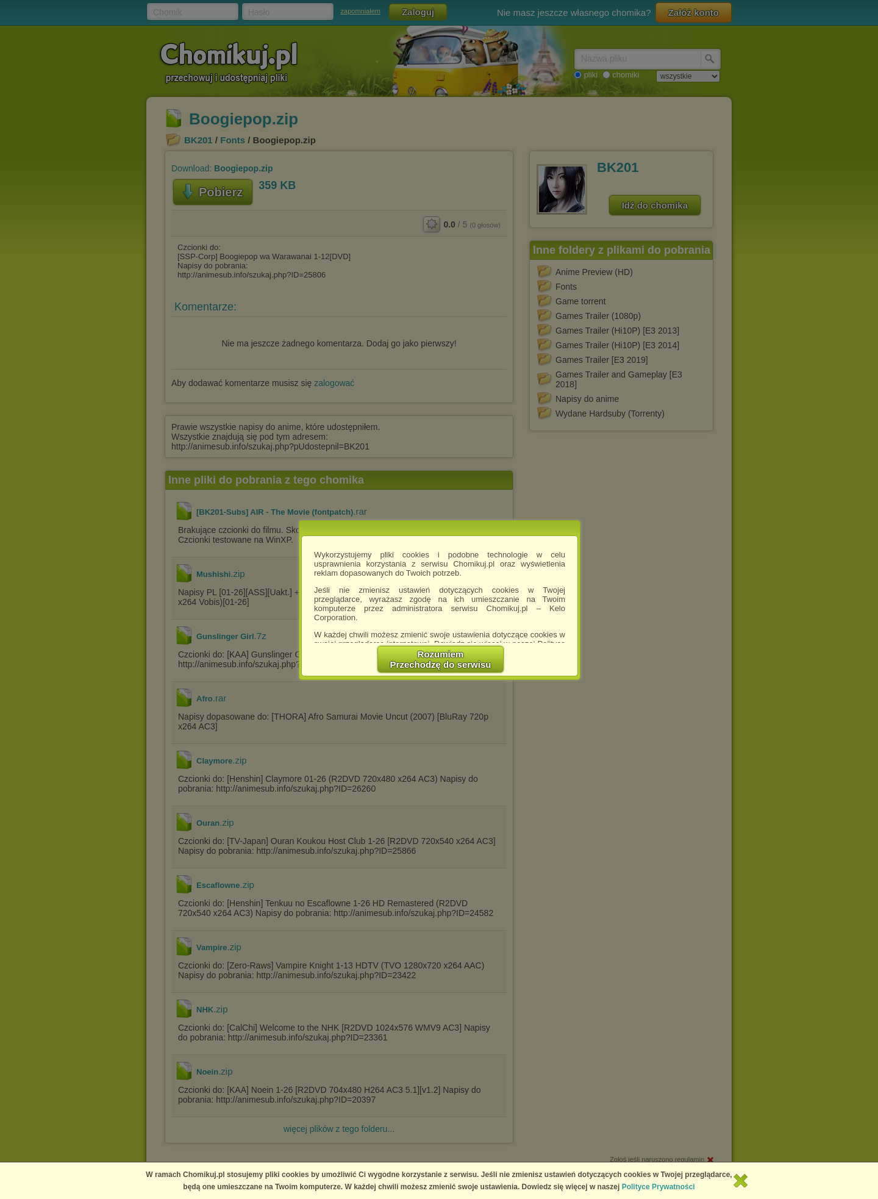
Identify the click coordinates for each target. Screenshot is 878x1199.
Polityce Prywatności (658, 1187)
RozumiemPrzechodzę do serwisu (440, 659)
